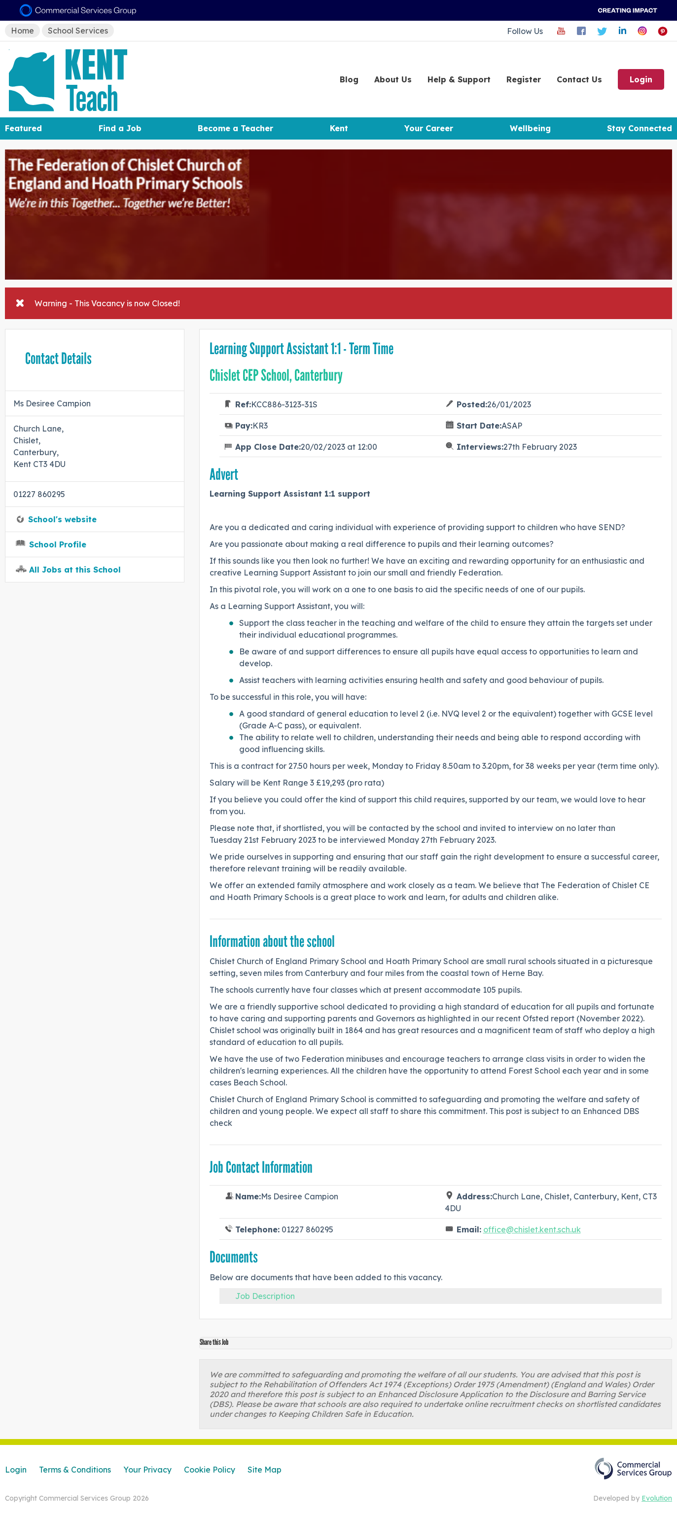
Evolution (656, 1498)
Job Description (265, 1296)
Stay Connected (639, 128)
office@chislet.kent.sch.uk (532, 1229)
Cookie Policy (209, 1470)
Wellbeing (530, 128)
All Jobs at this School (75, 570)
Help (459, 79)
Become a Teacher (235, 128)
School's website (62, 519)
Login (641, 79)
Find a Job (120, 128)
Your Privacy (147, 1470)
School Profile (57, 544)
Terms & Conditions (75, 1470)
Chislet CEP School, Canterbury (276, 375)
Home (22, 31)
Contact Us (579, 79)
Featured (23, 128)
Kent (339, 128)
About (393, 79)
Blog (349, 79)
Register (523, 79)
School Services (78, 31)
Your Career (428, 128)
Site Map (265, 1470)
